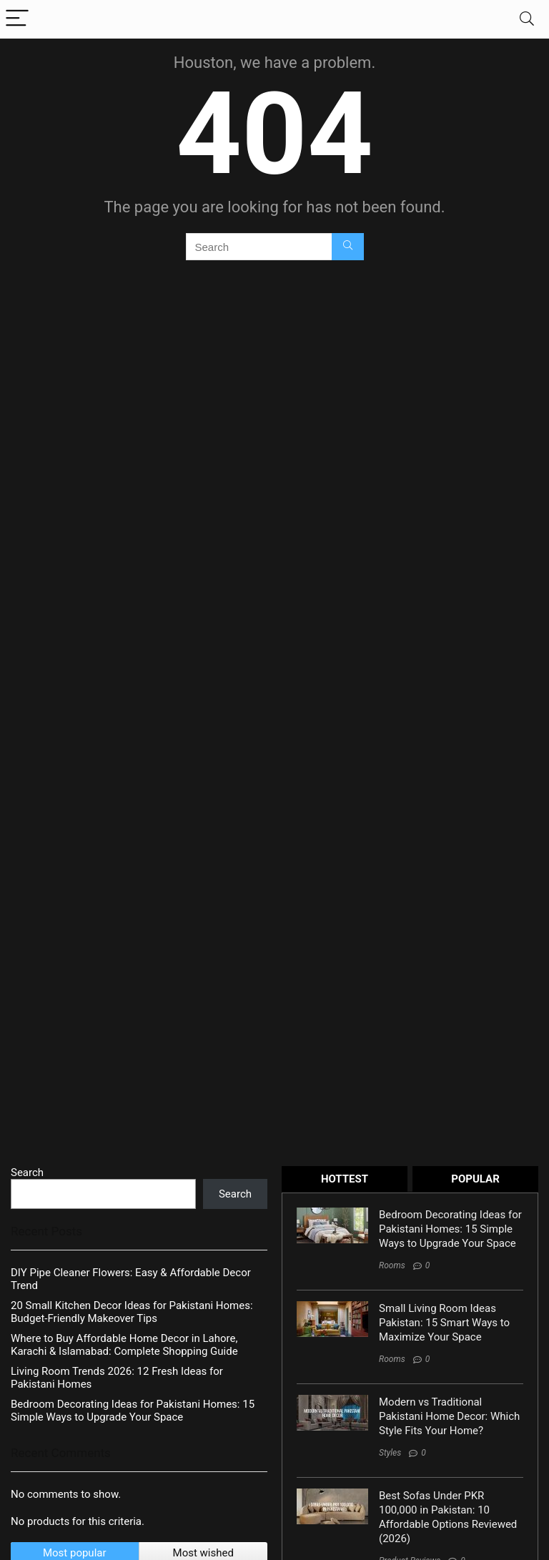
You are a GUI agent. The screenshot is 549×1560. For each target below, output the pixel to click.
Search (27, 1172)
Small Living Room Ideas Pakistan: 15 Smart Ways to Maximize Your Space (444, 1322)
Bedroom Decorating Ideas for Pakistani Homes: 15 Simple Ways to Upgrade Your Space (132, 1410)
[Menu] (17, 19)
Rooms (392, 1265)
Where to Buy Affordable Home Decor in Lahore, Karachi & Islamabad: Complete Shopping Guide (124, 1345)
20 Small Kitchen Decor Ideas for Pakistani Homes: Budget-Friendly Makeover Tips (132, 1312)
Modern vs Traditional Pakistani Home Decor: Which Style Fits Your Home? (449, 1416)
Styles (390, 1453)
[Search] (527, 19)
